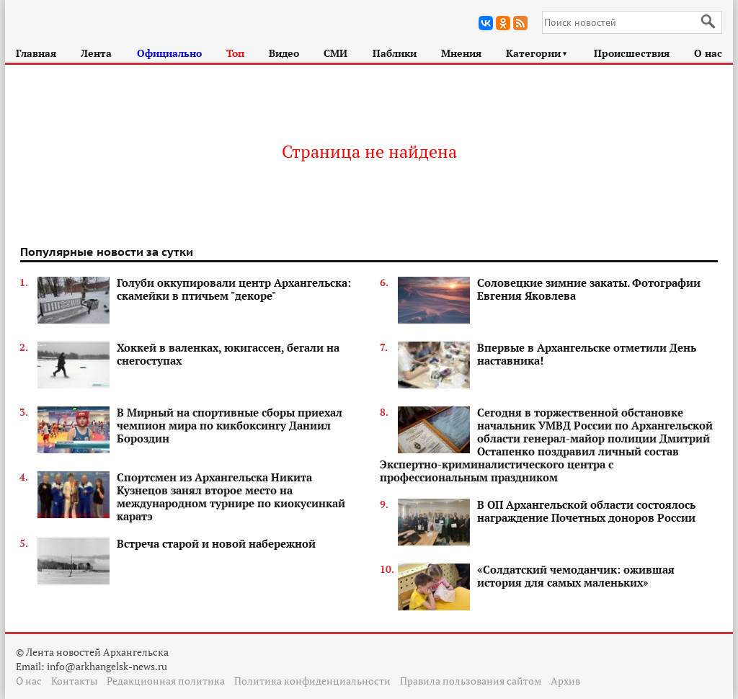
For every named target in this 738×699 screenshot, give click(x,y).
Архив (565, 680)
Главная (36, 53)
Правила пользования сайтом (470, 680)
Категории (537, 53)
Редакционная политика (166, 680)
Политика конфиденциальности (312, 680)
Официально (169, 53)
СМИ (335, 53)
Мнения (461, 53)
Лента (96, 53)
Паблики (395, 53)
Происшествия (632, 53)
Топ (235, 53)
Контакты (74, 680)
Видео (284, 53)
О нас (708, 53)
